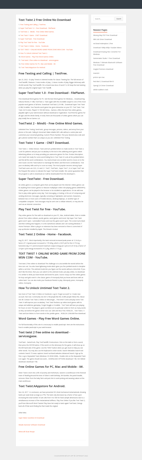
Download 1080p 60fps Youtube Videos (107, 48)
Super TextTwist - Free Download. (32, 39)
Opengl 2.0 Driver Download (103, 85)
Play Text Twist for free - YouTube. (32, 42)
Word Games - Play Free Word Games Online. (37, 57)
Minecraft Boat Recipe (27, 432)
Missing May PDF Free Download (105, 35)
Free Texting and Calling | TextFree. (33, 24)
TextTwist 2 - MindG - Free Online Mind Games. (37, 32)
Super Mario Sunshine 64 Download (31, 418)
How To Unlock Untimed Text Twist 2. (33, 53)
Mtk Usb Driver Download (102, 39)
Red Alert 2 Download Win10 (103, 81)
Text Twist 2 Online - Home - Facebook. (34, 46)
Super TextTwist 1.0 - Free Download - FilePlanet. (38, 28)
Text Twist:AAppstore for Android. (33, 67)
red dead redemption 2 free (103, 43)
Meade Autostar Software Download (32, 425)
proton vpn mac (99, 77)
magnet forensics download (103, 69)
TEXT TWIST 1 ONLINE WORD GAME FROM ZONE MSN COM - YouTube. (46, 50)
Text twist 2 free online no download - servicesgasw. (40, 60)
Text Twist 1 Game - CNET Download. (34, 35)
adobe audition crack (100, 90)
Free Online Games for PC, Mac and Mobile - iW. (38, 64)
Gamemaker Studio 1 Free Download (106, 58)
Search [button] (118, 19)
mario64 (96, 73)
